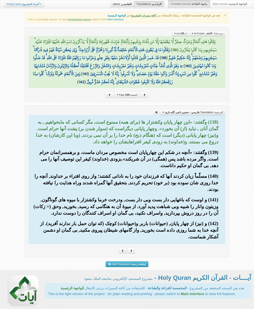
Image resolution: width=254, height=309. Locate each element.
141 (85, 74)
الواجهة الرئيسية (117, 15)
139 (163, 58)
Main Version (230, 4)
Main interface (115, 19)
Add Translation (127, 264)
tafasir (122, 4)
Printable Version (189, 4)
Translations (149, 4)
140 (187, 66)
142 (81, 82)
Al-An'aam (207, 33)
